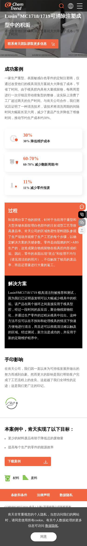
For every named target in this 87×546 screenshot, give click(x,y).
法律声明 (43, 495)
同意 (43, 536)
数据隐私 (51, 526)
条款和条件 (19, 495)
